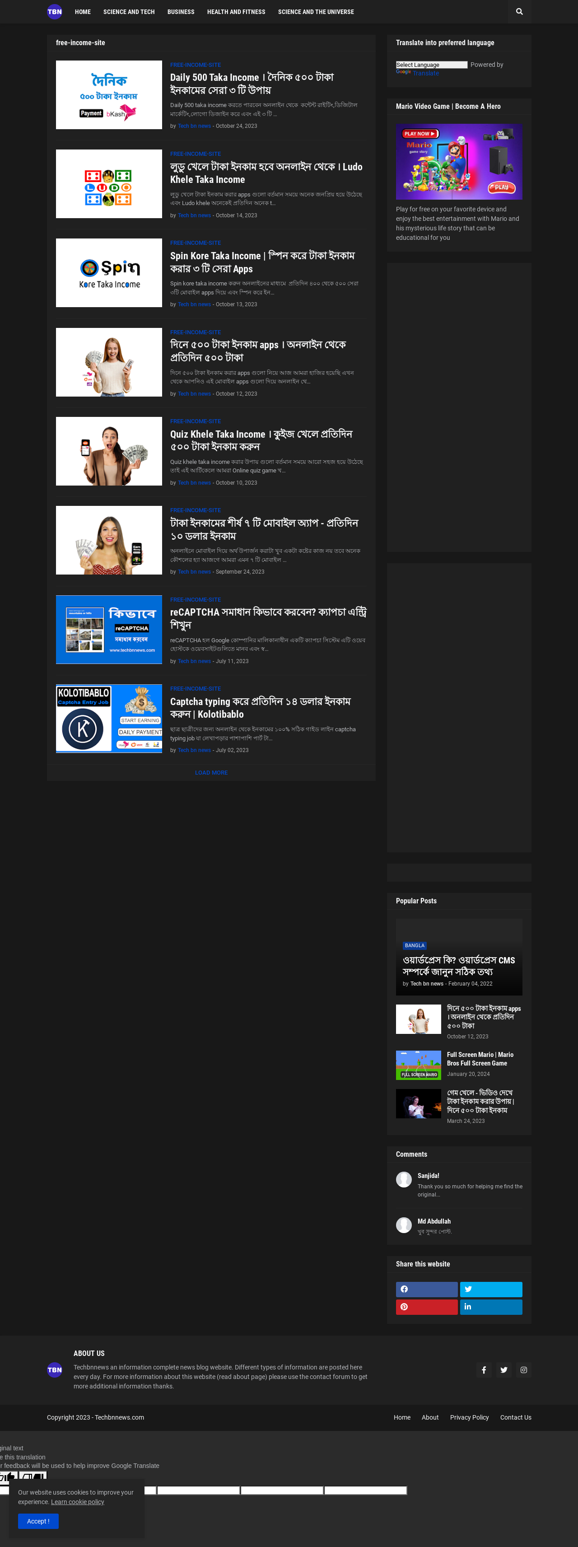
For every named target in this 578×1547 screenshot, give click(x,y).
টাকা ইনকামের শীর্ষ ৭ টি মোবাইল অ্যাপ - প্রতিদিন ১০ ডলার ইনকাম (264, 530)
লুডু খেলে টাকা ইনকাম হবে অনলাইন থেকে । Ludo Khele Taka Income (266, 173)
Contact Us (515, 1417)
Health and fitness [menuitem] (236, 11)
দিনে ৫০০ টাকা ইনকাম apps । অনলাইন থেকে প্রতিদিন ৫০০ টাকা (257, 351)
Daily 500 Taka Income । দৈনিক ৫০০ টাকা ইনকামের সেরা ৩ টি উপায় (251, 84)
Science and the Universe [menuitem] (316, 11)
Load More (211, 772)
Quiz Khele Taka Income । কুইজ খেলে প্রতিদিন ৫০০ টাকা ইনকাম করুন (261, 441)
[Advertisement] (459, 407)
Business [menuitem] (181, 11)
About (430, 1417)
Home (402, 1417)
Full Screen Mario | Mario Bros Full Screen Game (480, 1059)
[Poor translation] (33, 1478)
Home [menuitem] (83, 11)
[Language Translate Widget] (432, 65)
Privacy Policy (469, 1417)
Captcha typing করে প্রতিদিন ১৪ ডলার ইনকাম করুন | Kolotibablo (260, 708)
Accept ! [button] (38, 1521)
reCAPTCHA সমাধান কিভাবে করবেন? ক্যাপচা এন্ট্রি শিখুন (268, 619)
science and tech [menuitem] (129, 11)
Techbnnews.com (119, 1417)
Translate (417, 73)
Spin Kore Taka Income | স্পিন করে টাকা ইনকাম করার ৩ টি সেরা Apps (262, 262)
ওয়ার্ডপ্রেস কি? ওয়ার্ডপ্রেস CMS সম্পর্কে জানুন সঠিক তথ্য (459, 966)
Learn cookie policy (77, 1501)
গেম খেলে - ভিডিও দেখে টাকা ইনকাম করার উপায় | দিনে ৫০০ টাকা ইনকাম (480, 1102)
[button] (519, 11)
